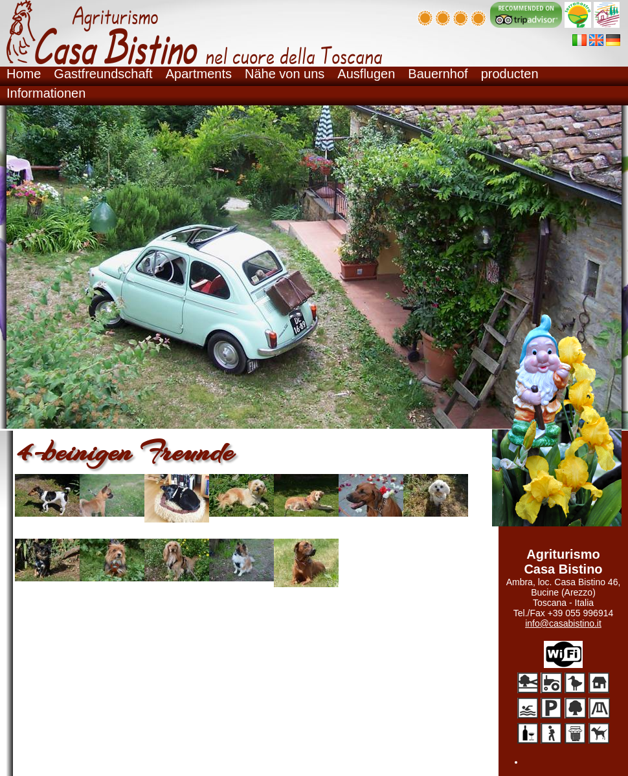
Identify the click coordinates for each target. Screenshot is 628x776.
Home (23, 74)
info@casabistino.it (563, 623)
